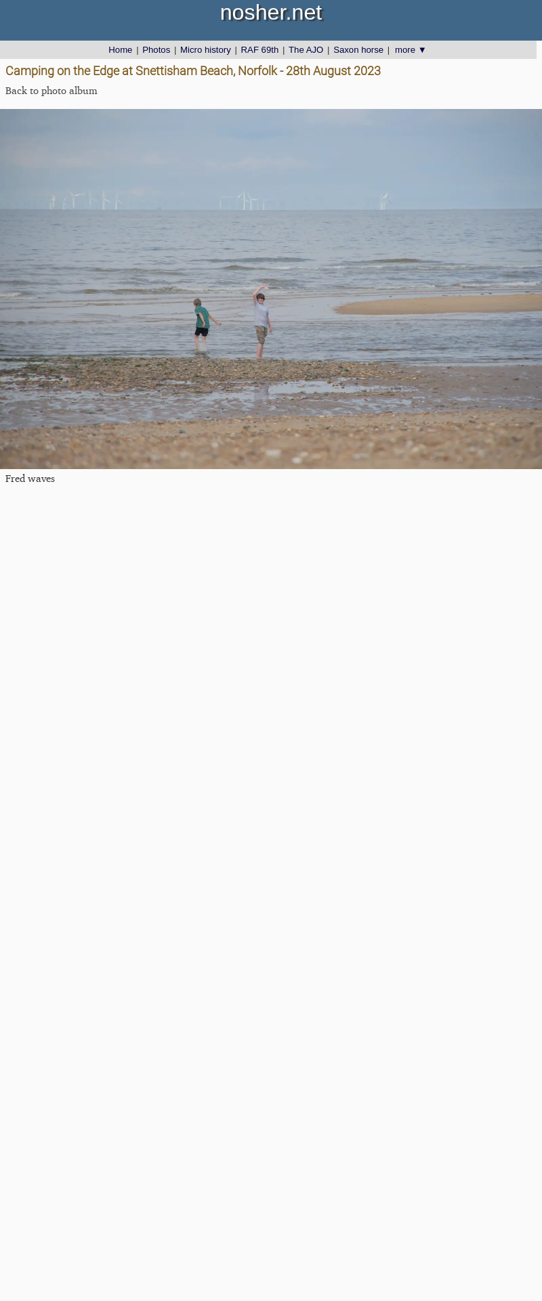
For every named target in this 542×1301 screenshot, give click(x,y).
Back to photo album (51, 90)
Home (120, 50)
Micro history (205, 50)
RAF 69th (260, 50)
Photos (156, 50)
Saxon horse (358, 50)
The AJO (306, 50)
